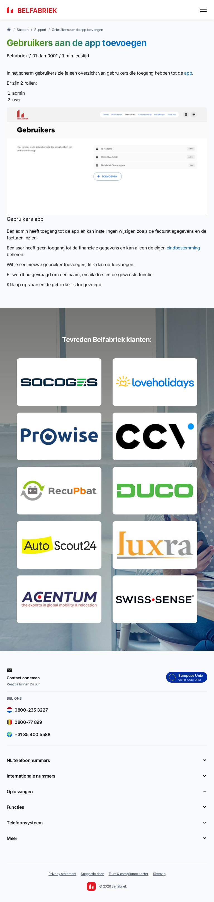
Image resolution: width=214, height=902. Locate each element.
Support (23, 30)
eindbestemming (183, 248)
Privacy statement (62, 874)
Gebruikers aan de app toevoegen (77, 30)
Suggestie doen (92, 874)
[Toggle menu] (203, 10)
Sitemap (159, 874)
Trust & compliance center (129, 874)
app (188, 73)
